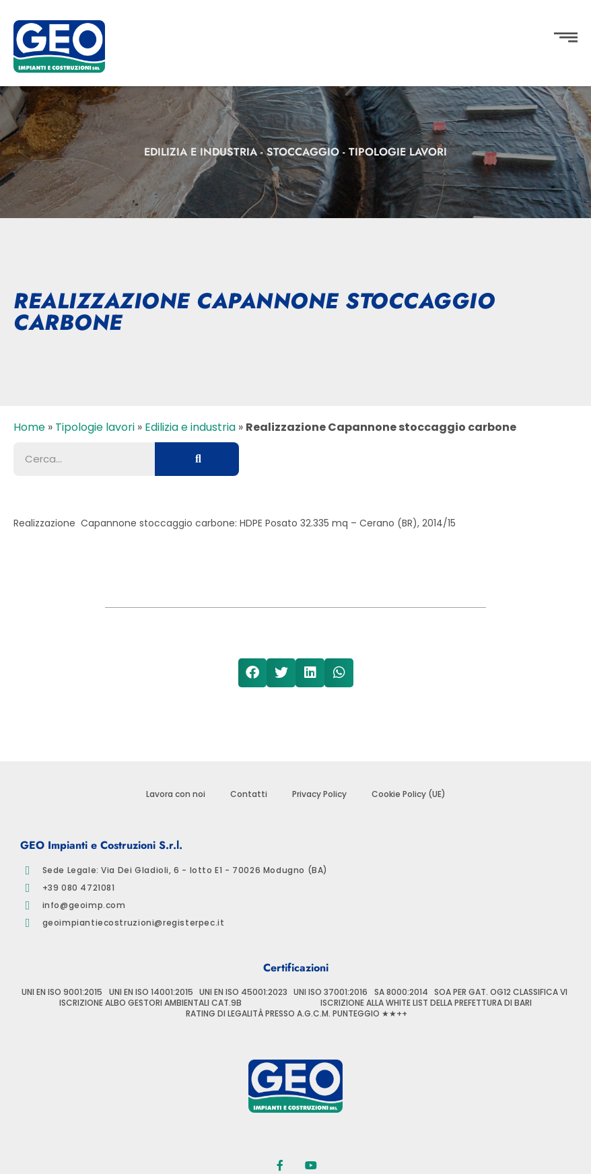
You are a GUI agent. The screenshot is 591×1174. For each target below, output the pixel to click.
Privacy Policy (319, 794)
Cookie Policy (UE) (409, 794)
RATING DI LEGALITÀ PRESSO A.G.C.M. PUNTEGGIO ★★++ (296, 1013)
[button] (22, 558)
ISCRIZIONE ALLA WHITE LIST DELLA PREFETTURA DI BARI (426, 1003)
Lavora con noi (175, 794)
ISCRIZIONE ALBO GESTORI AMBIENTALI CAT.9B (150, 1003)
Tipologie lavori (398, 152)
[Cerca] (197, 459)
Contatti (248, 794)
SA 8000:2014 (401, 992)
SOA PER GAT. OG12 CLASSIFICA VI (500, 992)
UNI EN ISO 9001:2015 (62, 992)
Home (29, 427)
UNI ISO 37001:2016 (330, 992)
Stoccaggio (303, 152)
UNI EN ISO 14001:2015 (151, 992)
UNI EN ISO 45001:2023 (243, 992)
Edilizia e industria (200, 152)
